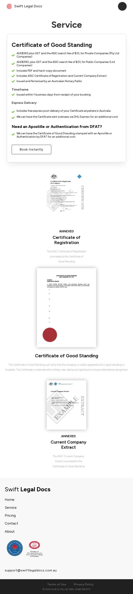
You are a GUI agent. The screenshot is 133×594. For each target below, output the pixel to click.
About (10, 532)
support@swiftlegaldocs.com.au (31, 571)
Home (9, 500)
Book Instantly (31, 149)
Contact (11, 524)
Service (11, 508)
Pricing (10, 516)
